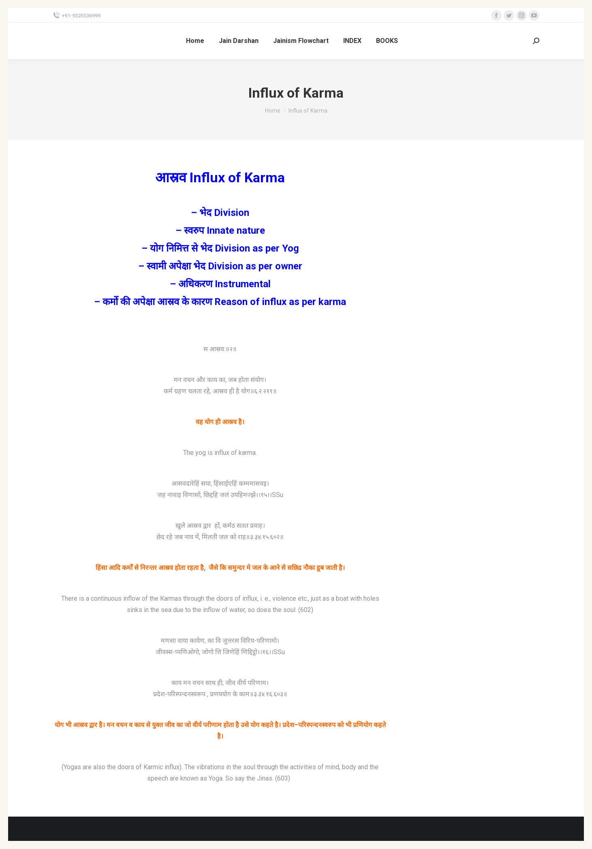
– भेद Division (220, 212)
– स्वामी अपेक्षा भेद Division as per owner (220, 266)
